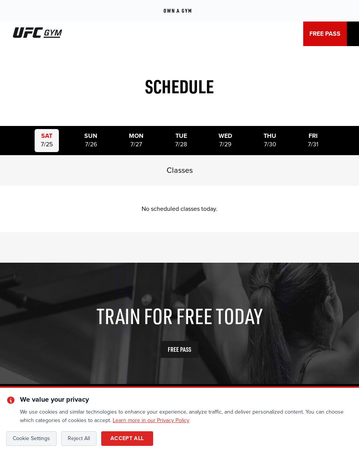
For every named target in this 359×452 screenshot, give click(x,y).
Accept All (127, 438)
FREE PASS (325, 34)
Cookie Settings (31, 438)
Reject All (79, 438)
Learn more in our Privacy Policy (151, 420)
